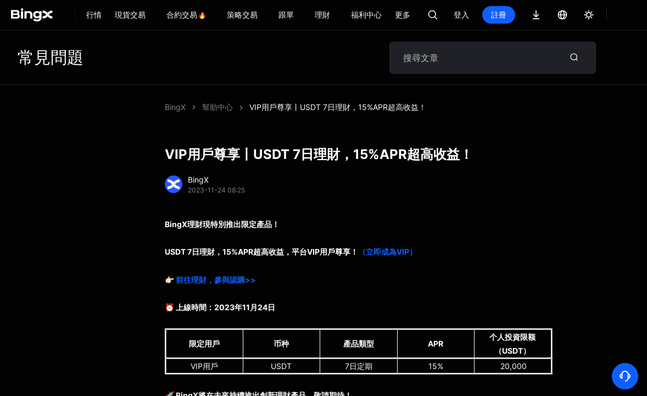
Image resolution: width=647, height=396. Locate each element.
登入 (498, 14)
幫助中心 (217, 107)
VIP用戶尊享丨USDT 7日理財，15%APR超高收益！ (337, 107)
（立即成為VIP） (387, 251)
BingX (175, 107)
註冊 (536, 14)
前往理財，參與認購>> (216, 279)
